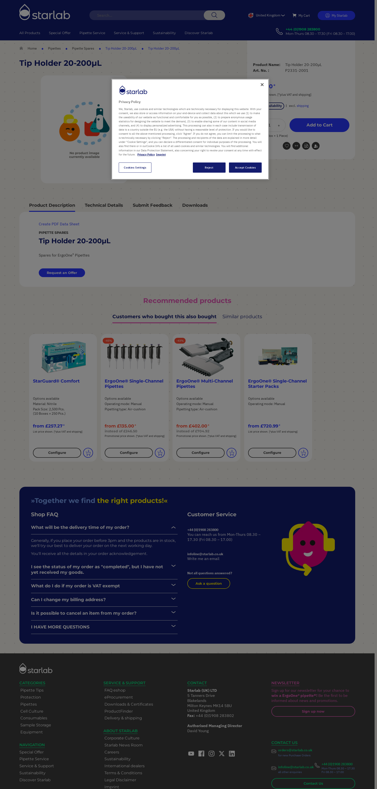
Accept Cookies (245, 167)
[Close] (262, 84)
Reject (209, 167)
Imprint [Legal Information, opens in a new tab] (161, 154)
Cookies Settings (135, 167)
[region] (190, 129)
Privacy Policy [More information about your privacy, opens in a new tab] (146, 154)
